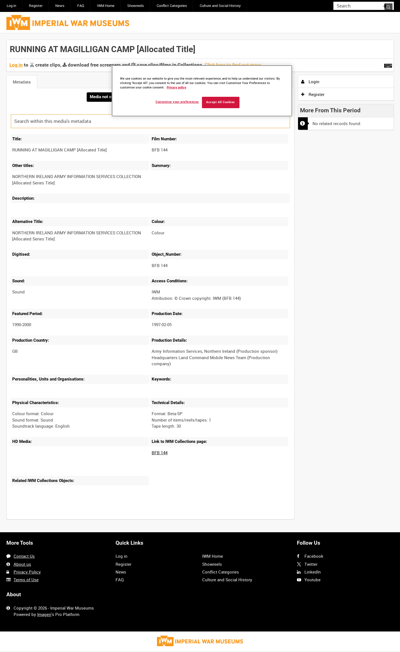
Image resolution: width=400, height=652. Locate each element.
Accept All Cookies (220, 102)
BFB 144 (160, 453)
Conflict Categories (172, 5)
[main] (200, 283)
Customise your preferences (177, 102)
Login (310, 81)
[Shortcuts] (388, 64)
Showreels (135, 5)
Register (35, 5)
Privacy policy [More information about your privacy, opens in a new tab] (176, 87)
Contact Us (24, 556)
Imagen (44, 614)
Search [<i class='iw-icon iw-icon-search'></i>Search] (390, 5)
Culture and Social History (220, 5)
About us (22, 564)
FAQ (80, 5)
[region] (202, 90)
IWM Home (105, 5)
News (59, 5)
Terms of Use (26, 579)
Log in (11, 5)
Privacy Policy (27, 572)
